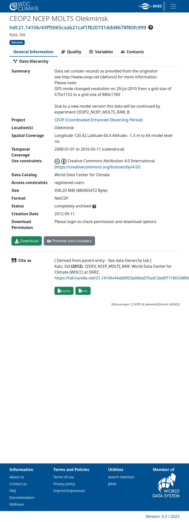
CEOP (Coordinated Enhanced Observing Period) (98, 120)
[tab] (33, 52)
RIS (83, 290)
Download (27, 241)
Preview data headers (69, 241)
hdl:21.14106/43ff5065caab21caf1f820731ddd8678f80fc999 (78, 27)
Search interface (121, 477)
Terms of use (63, 477)
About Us (17, 477)
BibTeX (64, 290)
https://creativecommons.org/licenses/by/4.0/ (97, 167)
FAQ (13, 490)
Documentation (22, 497)
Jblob (112, 483)
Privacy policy (64, 483)
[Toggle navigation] (173, 6)
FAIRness (17, 504)
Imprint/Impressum (69, 490)
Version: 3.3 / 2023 (162, 516)
